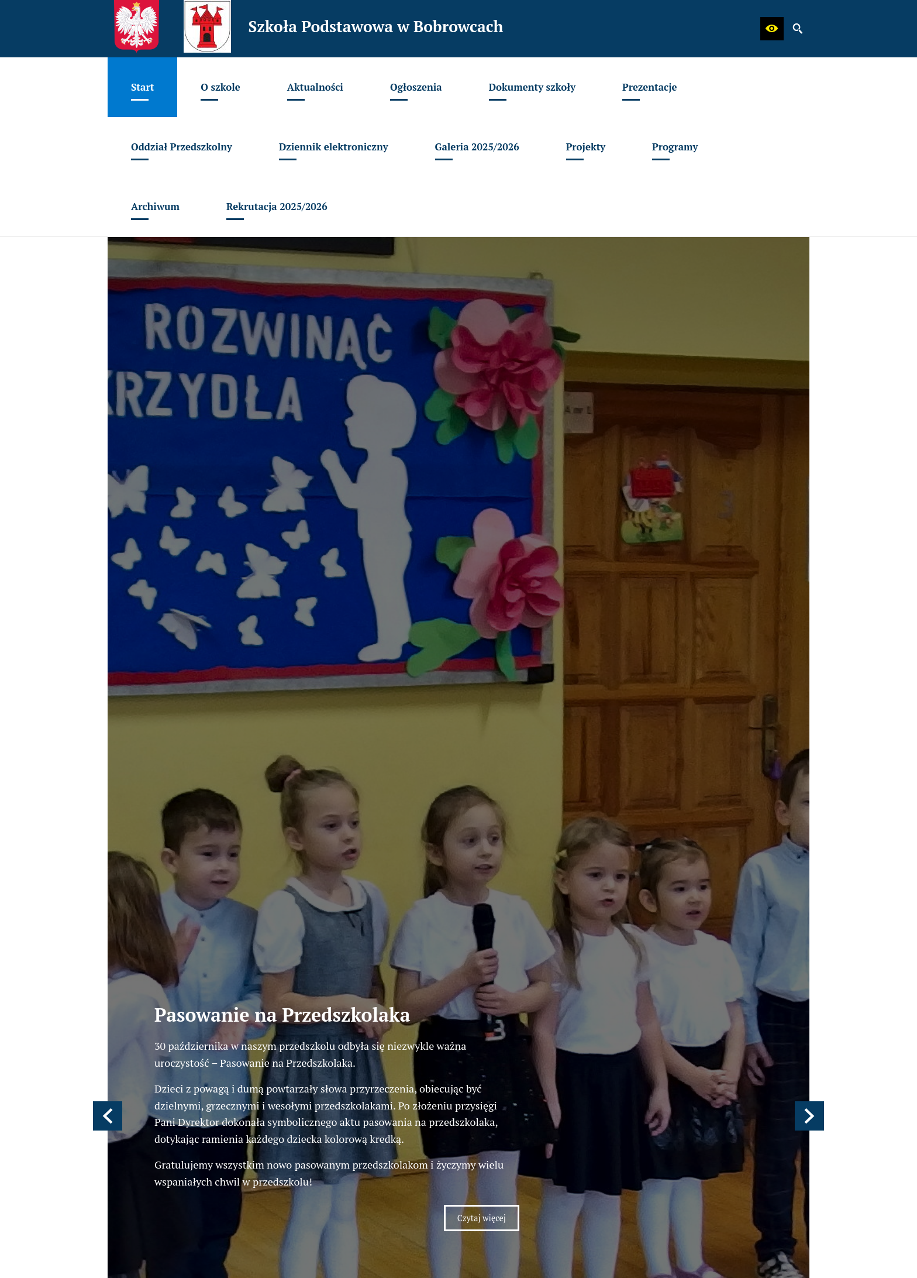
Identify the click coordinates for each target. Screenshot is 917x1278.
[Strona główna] (309, 732)
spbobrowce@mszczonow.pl (198, 889)
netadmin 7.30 (779, 1266)
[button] (772, 28)
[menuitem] (142, 87)
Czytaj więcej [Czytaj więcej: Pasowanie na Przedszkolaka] (481, 575)
